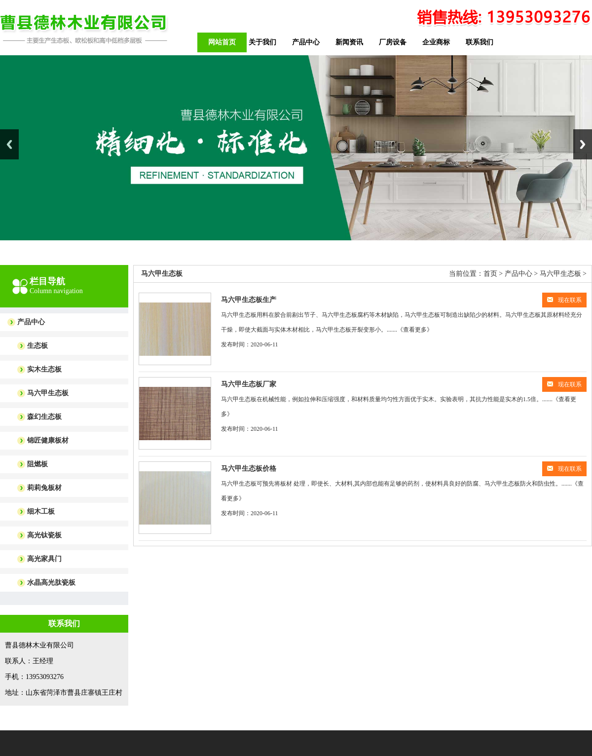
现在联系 (564, 300)
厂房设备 (393, 42)
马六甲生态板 (48, 393)
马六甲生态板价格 (248, 468)
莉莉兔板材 (44, 487)
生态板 (37, 345)
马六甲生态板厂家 (248, 384)
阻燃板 (37, 464)
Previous (9, 144)
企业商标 (436, 42)
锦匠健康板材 (48, 440)
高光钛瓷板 (44, 535)
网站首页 (222, 42)
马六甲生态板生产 (248, 299)
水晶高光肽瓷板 (51, 582)
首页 (490, 273)
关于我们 (262, 42)
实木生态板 (44, 369)
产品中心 (306, 42)
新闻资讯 (349, 42)
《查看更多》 (415, 329)
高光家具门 (44, 559)
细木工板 (41, 511)
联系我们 (479, 42)
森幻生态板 (44, 416)
